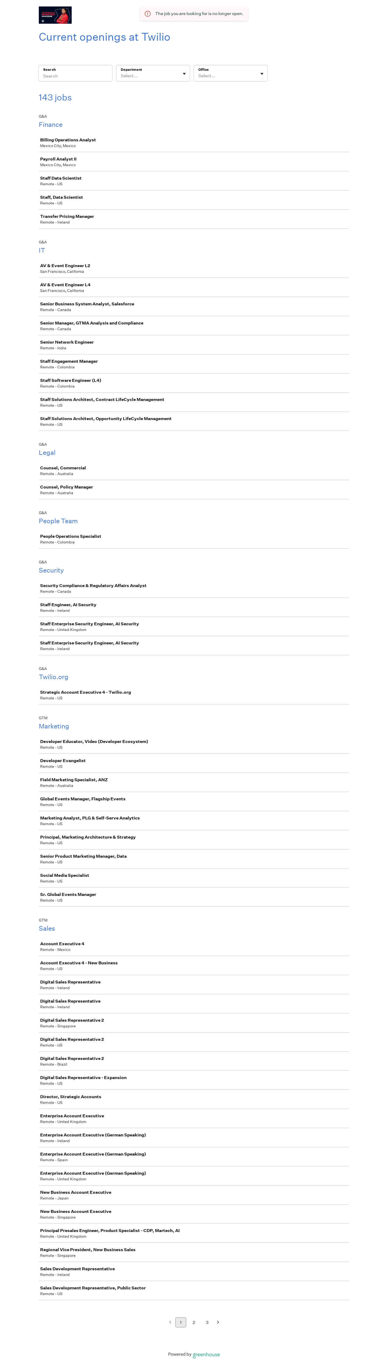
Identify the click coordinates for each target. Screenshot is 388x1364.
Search (49, 69)
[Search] (75, 76)
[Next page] (218, 1322)
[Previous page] (170, 1322)
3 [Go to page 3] (207, 1322)
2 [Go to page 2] (194, 1322)
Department (131, 69)
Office (203, 69)
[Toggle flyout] (184, 74)
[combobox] (121, 76)
